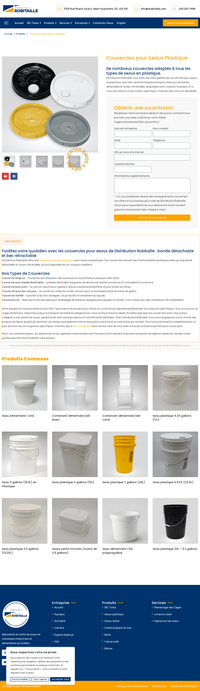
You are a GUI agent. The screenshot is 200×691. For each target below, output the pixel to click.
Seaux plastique (114, 614)
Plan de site (159, 686)
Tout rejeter (40, 679)
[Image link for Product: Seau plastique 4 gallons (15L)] (75, 454)
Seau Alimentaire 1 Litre (18, 416)
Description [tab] (13, 241)
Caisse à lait (111, 641)
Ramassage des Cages (167, 607)
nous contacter (81, 326)
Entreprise (81, 23)
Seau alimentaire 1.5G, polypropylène (117, 551)
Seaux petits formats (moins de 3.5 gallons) (74, 551)
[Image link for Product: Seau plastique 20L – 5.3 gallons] (175, 521)
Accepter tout (60, 679)
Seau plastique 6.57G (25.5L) (173, 482)
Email (117, 140)
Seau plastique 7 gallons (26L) (123, 482)
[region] (40, 666)
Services (64, 23)
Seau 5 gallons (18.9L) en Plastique (19, 484)
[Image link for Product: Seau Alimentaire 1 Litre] (24, 388)
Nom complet (161, 128)
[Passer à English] (121, 22)
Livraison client (163, 614)
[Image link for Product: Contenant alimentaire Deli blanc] (75, 388)
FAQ (56, 641)
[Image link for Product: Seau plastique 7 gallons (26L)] (125, 454)
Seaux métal (111, 621)
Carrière (59, 628)
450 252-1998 (187, 8)
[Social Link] (5, 653)
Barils (107, 634)
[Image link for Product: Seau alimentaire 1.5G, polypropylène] (125, 521)
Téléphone (159, 140)
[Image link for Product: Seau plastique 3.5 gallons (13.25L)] (24, 521)
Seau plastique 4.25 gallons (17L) (172, 418)
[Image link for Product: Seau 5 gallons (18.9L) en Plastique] (24, 454)
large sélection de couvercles (56, 260)
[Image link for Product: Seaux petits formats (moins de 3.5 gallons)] (75, 521)
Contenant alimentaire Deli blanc (71, 418)
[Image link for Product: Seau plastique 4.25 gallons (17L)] (175, 388)
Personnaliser (20, 679)
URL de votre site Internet (129, 152)
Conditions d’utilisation (184, 686)
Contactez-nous (103, 23)
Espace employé (64, 634)
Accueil (19, 23)
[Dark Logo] (20, 9)
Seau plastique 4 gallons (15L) (73, 482)
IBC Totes (33, 23)
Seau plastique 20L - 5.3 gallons (175, 549)
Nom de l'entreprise (125, 128)
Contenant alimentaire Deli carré (121, 418)
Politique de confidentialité (132, 686)
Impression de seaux (166, 621)
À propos (59, 614)
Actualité (59, 621)
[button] (6, 22)
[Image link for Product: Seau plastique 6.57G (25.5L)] (175, 454)
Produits (49, 23)
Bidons (108, 648)
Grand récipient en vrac (118, 628)
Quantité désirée (124, 164)
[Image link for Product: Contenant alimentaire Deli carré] (125, 388)
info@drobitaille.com (153, 8)
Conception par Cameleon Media (21, 686)
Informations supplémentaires (132, 176)
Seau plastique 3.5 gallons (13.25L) (20, 551)
